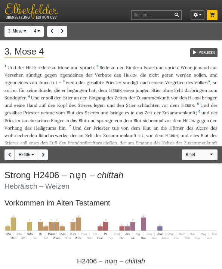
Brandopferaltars (85, 143)
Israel (149, 67)
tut (54, 82)
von (118, 120)
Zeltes (121, 98)
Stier (156, 90)
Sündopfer (15, 98)
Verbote (103, 75)
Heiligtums (45, 128)
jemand (201, 67)
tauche (29, 120)
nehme (48, 112)
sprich (171, 67)
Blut (71, 112)
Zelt (148, 112)
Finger (57, 120)
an (76, 98)
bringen (210, 98)
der (73, 135)
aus (214, 67)
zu (54, 67)
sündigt (34, 75)
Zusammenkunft (153, 98)
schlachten (149, 105)
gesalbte (95, 82)
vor (174, 98)
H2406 (26, 154)
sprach (87, 67)
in (133, 112)
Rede (104, 67)
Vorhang (13, 128)
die (143, 75)
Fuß (53, 143)
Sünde (44, 90)
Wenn (186, 67)
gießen (110, 143)
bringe (116, 112)
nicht (154, 75)
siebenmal (153, 120)
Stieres (85, 105)
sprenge (105, 120)
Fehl (178, 90)
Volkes (201, 82)
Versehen (14, 75)
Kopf (62, 105)
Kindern (134, 67)
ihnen (44, 82)
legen (99, 105)
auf (42, 105)
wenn (71, 82)
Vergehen (175, 82)
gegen (203, 120)
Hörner (176, 128)
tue (115, 128)
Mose (63, 67)
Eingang (97, 98)
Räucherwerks (52, 135)
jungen (142, 90)
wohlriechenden (20, 135)
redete (43, 67)
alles (194, 135)
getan (167, 75)
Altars (202, 128)
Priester (113, 82)
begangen (77, 90)
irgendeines (71, 75)
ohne (168, 90)
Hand (32, 105)
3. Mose (17, 31)
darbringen (196, 90)
